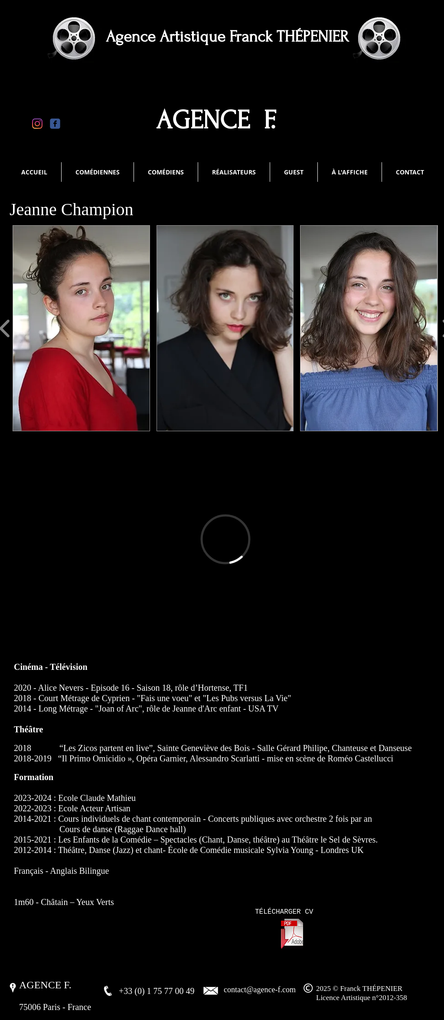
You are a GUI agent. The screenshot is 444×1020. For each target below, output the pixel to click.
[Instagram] (37, 123)
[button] (81, 328)
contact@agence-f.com (260, 989)
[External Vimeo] (225, 539)
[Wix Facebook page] (55, 123)
